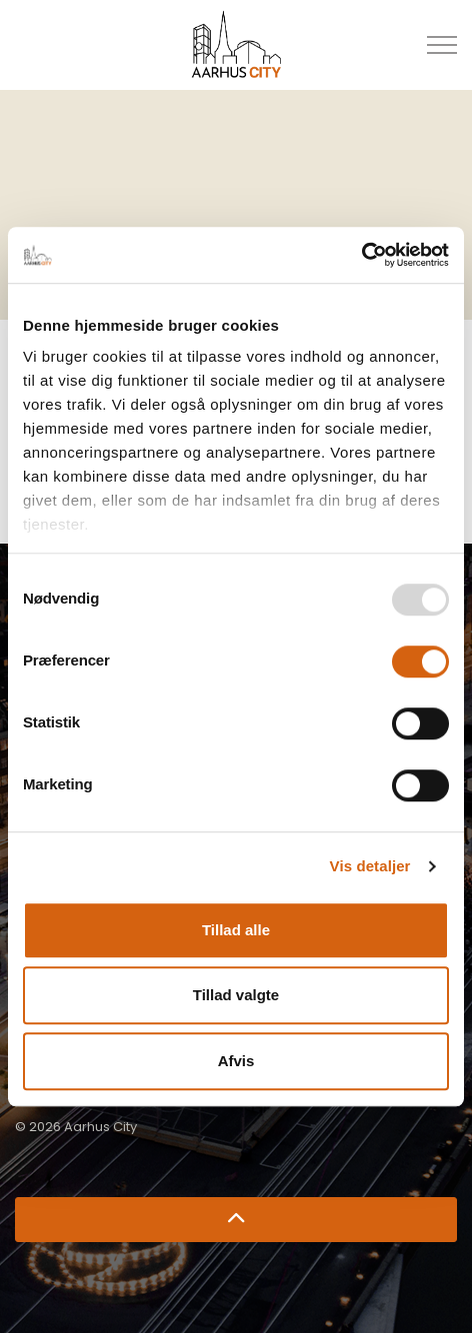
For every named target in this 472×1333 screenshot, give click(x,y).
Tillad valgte (236, 994)
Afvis (236, 1060)
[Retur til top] (236, 1219)
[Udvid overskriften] (442, 45)
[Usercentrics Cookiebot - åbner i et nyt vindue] (361, 255)
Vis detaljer (370, 865)
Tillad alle (236, 929)
